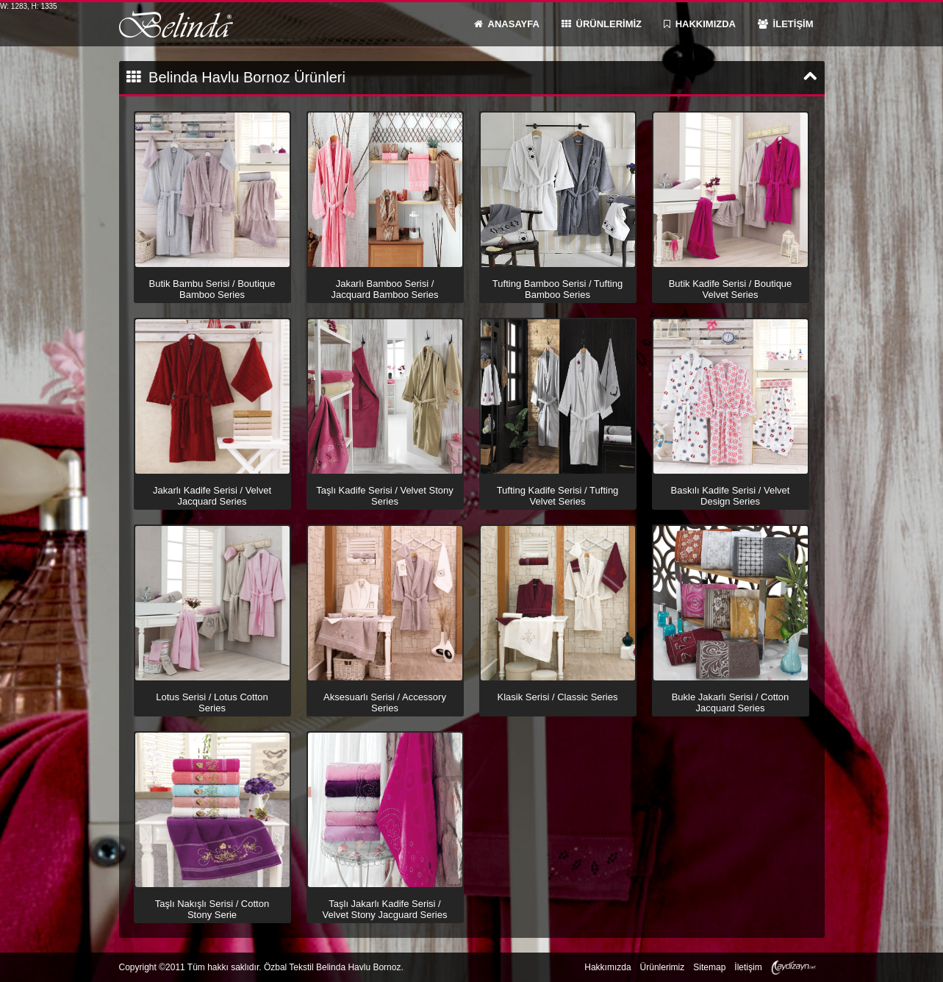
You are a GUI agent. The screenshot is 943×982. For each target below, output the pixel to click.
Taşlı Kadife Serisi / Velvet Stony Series (384, 495)
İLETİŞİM (786, 23)
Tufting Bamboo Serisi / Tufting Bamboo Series (557, 288)
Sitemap (709, 967)
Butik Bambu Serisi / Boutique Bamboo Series (212, 288)
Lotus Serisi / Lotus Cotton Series (212, 702)
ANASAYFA (506, 23)
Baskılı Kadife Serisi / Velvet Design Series (730, 495)
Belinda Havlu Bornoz (176, 24)
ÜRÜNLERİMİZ (602, 23)
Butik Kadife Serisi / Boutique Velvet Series (730, 288)
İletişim (747, 967)
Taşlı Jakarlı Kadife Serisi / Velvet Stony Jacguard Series (385, 908)
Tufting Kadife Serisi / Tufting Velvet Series (558, 495)
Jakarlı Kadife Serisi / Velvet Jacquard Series (212, 495)
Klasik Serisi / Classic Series (558, 696)
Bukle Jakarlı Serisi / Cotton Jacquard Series (730, 702)
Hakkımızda (607, 967)
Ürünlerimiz (662, 967)
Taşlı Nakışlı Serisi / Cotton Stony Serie (212, 908)
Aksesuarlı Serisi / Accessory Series (384, 702)
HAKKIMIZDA (700, 23)
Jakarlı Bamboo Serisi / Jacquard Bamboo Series (385, 288)
